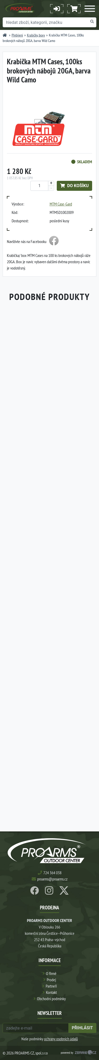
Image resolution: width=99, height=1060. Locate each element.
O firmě (51, 973)
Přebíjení (17, 35)
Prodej (51, 979)
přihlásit (82, 1027)
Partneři (51, 986)
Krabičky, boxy (36, 35)
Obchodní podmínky (51, 998)
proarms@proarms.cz (52, 879)
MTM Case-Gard (61, 204)
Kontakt (51, 992)
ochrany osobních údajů (61, 1038)
